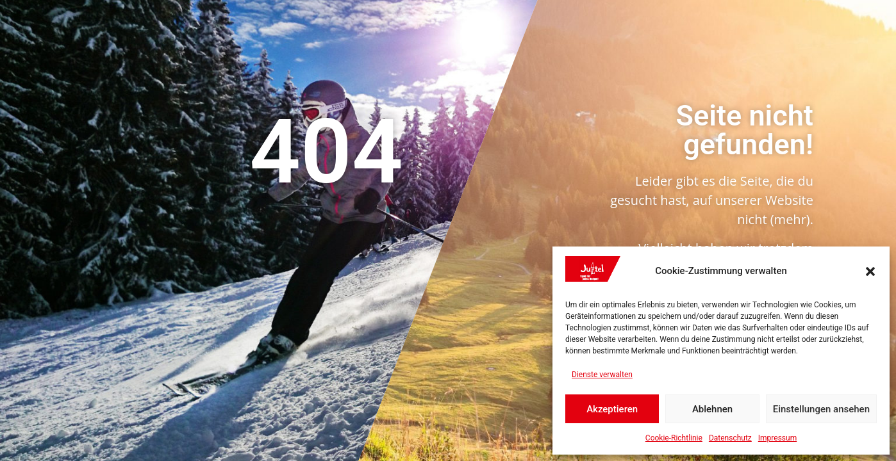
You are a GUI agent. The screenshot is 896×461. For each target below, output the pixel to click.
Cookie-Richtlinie (673, 437)
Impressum (777, 437)
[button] (870, 271)
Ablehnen (712, 409)
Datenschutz (730, 437)
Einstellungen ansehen (821, 409)
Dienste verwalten (602, 374)
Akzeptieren (612, 409)
